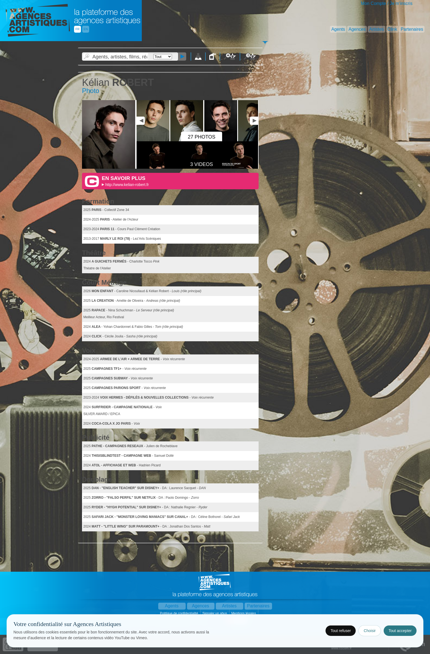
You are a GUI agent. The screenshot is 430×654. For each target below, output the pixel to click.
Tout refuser (340, 630)
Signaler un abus (215, 613)
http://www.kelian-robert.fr (127, 184)
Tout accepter (400, 630)
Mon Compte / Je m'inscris (386, 3)
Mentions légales (244, 613)
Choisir (370, 630)
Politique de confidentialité (179, 613)
